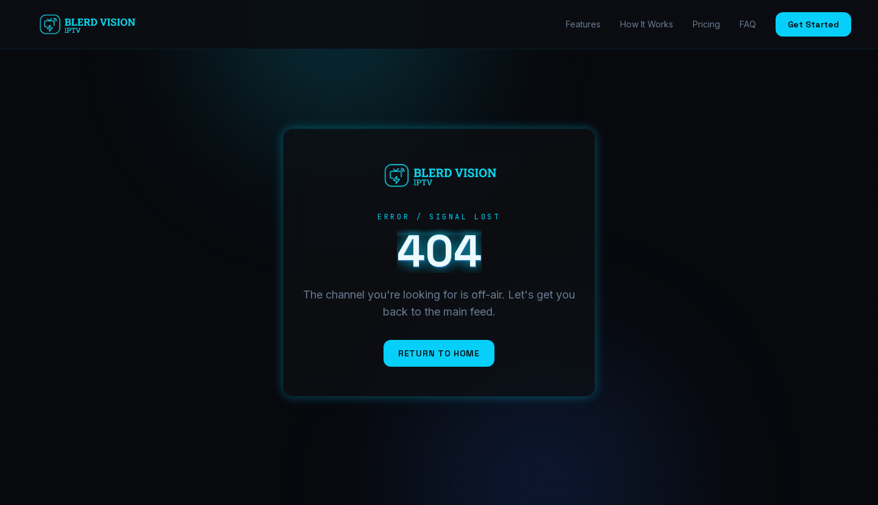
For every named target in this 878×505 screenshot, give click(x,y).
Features (583, 24)
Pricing (706, 24)
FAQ (748, 24)
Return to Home (439, 353)
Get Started (813, 24)
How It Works (646, 24)
